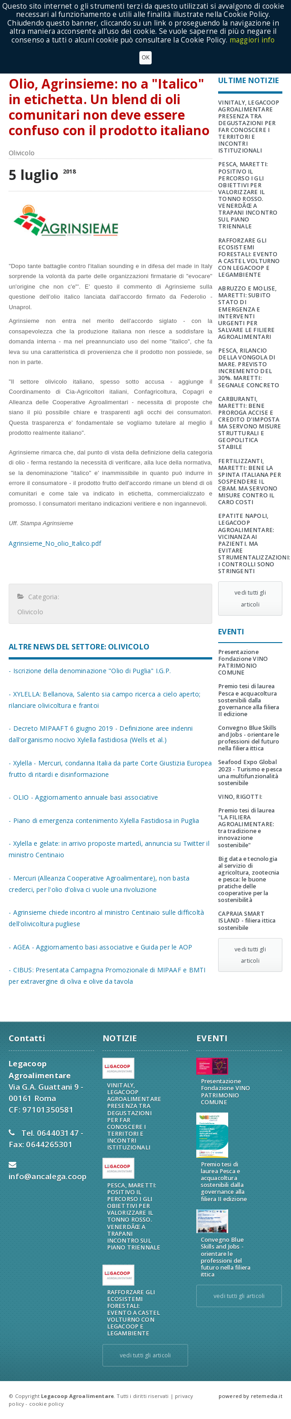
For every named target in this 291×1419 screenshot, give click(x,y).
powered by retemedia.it (250, 1396)
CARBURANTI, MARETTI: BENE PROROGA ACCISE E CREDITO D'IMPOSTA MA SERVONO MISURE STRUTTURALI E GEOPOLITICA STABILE (249, 423)
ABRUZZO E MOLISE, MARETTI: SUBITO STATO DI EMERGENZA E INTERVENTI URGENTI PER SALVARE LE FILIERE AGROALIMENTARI (247, 313)
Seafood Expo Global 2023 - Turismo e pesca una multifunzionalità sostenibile (250, 772)
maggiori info (252, 40)
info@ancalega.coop (48, 1176)
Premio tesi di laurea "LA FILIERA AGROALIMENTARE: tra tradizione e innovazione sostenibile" (246, 828)
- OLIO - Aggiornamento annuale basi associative (83, 797)
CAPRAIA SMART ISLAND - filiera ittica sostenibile (247, 920)
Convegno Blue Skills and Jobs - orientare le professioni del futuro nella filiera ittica (248, 738)
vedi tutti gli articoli (250, 598)
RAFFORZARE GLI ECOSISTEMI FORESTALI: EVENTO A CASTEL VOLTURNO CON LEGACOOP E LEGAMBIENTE (249, 258)
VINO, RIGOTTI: (240, 797)
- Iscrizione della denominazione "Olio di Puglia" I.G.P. (90, 670)
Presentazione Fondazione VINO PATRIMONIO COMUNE (243, 662)
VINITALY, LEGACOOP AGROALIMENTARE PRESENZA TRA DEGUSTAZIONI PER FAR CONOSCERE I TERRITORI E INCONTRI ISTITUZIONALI (248, 127)
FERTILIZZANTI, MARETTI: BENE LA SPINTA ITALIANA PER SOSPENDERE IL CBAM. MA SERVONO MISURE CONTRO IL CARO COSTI (249, 481)
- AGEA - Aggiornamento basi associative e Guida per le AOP (100, 947)
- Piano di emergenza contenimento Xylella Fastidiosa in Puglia (104, 820)
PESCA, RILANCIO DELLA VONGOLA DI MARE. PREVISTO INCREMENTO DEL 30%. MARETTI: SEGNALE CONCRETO (248, 368)
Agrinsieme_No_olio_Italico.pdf (55, 543)
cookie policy (46, 1403)
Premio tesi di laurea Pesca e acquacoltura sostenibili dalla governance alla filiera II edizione (248, 699)
